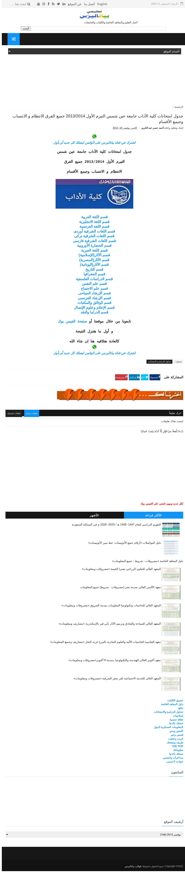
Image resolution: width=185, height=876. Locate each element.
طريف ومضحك (173, 748)
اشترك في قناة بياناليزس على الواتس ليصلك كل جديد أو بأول (92, 149)
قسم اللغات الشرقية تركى (92, 243)
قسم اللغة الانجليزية (92, 229)
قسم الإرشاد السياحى (92, 300)
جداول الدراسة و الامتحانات (157, 368)
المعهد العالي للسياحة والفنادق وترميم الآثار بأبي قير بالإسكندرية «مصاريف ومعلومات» (108, 629)
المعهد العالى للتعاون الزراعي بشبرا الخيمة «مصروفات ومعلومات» (119, 574)
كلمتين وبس (174, 736)
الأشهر (92, 521)
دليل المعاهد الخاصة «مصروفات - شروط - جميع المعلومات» (145, 566)
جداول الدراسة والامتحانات (166, 717)
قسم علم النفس (92, 291)
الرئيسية (177, 106)
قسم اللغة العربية (92, 224)
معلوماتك (176, 755)
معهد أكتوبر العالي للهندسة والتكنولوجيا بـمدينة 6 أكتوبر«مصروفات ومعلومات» (113, 666)
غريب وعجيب (173, 744)
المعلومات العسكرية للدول (166, 732)
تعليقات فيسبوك (14, 420)
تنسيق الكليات (173, 706)
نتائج (178, 713)
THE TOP (175, 752)
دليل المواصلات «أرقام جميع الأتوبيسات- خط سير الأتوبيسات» (122, 548)
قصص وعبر (175, 740)
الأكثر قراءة (152, 521)
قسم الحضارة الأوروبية (92, 253)
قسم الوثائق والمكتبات (93, 310)
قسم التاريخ (92, 276)
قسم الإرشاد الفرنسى (92, 305)
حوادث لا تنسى (173, 767)
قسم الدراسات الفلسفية (92, 286)
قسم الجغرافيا (92, 281)
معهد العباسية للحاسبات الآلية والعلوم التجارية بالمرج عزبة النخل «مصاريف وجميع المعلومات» (103, 647)
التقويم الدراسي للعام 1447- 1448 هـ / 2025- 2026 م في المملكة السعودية (114, 530)
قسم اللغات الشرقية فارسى (92, 248)
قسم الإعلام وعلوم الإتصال (92, 314)
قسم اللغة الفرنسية (93, 234)
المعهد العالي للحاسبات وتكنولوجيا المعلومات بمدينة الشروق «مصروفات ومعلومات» (109, 611)
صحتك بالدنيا (174, 729)
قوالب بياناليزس (131, 871)
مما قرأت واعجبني (171, 763)
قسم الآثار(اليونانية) (92, 272)
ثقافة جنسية (174, 725)
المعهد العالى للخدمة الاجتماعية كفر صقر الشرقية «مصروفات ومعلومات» (115, 684)
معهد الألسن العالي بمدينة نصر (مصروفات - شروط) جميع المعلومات (119, 593)
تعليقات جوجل (33, 420)
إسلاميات (176, 721)
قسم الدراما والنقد (92, 319)
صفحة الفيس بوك (70, 329)
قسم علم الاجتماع (92, 295)
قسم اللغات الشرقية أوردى (92, 238)
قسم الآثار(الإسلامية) (92, 262)
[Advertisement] (92, 76)
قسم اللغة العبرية (92, 257)
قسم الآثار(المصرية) (92, 267)
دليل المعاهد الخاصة (170, 710)
